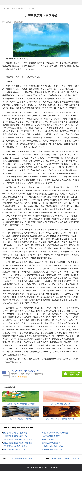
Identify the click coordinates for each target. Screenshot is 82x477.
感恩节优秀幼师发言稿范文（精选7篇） (18, 443)
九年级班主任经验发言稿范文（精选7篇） (19, 439)
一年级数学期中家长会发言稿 (14, 450)
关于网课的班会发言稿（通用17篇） (16, 446)
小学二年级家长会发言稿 (51, 436)
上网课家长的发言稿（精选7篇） (54, 446)
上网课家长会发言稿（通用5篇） (15, 436)
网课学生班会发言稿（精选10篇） (16, 433)
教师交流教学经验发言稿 (51, 443)
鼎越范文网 (38, 467)
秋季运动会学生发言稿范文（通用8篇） (66, 458)
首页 (13, 8)
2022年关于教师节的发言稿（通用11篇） (23, 458)
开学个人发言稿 (48, 439)
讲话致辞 (21, 8)
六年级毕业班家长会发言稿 (52, 450)
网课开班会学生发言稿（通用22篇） (55, 433)
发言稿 (31, 8)
